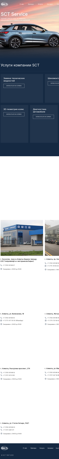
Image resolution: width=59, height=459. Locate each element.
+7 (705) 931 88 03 (9, 427)
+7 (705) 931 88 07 (9, 265)
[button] (13, 86)
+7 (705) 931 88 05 (9, 318)
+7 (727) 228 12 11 (8, 430)
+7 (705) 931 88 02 (9, 372)
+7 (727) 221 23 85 (9, 375)
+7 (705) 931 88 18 (53, 263)
